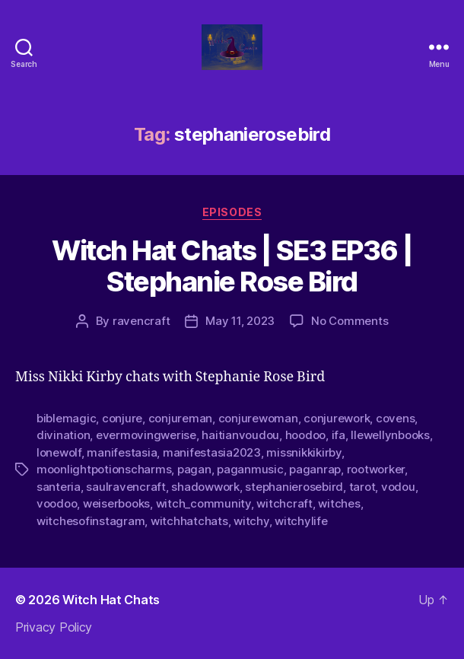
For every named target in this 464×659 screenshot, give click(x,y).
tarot (362, 486)
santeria (59, 486)
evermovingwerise (146, 435)
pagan (194, 469)
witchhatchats (189, 521)
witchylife (301, 521)
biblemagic (66, 418)
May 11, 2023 (240, 321)
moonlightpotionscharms (104, 469)
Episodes (232, 211)
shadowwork (205, 486)
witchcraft (284, 503)
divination (63, 435)
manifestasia (122, 452)
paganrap (315, 469)
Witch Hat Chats (111, 599)
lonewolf (59, 452)
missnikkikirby (303, 452)
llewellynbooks (390, 435)
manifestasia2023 (212, 452)
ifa (338, 435)
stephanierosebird (294, 486)
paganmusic (250, 469)
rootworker (376, 469)
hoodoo (305, 435)
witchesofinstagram (91, 521)
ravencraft (141, 321)
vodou (398, 486)
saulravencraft (125, 486)
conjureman (180, 418)
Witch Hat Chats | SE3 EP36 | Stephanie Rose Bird (232, 266)
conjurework (337, 418)
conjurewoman (258, 418)
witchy (251, 521)
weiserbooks (116, 503)
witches (339, 503)
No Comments (349, 321)
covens (395, 418)
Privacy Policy (53, 627)
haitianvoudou (240, 435)
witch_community (203, 503)
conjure (122, 418)
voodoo (57, 503)
